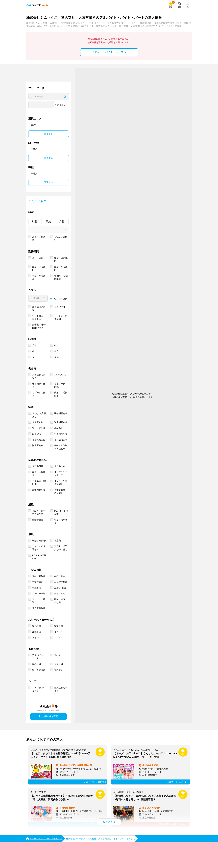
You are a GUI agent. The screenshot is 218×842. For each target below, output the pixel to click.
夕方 (56, 351)
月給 (62, 221)
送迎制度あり (60, 422)
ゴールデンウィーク (38, 689)
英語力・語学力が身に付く (60, 548)
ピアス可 (58, 631)
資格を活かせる (60, 521)
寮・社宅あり (38, 428)
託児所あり (37, 445)
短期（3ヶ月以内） (61, 268)
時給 (35, 221)
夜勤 (56, 357)
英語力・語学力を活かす (38, 512)
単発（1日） (38, 258)
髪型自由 (58, 626)
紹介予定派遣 (38, 670)
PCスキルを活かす (61, 512)
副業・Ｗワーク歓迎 (60, 601)
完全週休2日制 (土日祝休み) (39, 326)
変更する (48, 133)
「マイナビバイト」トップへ (109, 52)
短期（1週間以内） (61, 259)
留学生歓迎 (59, 593)
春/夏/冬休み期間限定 (61, 277)
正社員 (57, 655)
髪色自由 (36, 626)
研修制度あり (60, 413)
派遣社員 (58, 664)
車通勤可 (58, 540)
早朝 (34, 345)
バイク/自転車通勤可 (39, 548)
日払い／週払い (60, 238)
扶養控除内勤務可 (38, 376)
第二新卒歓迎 (38, 608)
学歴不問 (36, 587)
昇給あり (58, 428)
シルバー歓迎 (38, 593)
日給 (48, 221)
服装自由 (36, 631)
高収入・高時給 (38, 238)
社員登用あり (60, 439)
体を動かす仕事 (38, 385)
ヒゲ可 (57, 637)
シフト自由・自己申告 (38, 317)
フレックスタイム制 (60, 317)
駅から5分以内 (39, 540)
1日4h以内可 (60, 374)
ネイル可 (36, 637)
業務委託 (58, 670)
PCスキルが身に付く (39, 557)
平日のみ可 (59, 306)
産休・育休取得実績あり (60, 447)
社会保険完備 (38, 439)
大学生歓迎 (37, 582)
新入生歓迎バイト (60, 689)
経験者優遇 (37, 519)
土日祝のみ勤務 (38, 308)
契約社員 (36, 664)
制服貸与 (36, 434)
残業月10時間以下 (60, 394)
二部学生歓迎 (60, 582)
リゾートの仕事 (38, 394)
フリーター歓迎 (38, 601)
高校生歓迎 (59, 576)
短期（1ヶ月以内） (39, 268)
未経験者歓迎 (38, 576)
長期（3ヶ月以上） (39, 277)
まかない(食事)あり (39, 415)
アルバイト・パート (38, 657)
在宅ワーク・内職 (60, 385)
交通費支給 (37, 422)
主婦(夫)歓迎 (60, 587)
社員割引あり (60, 434)
